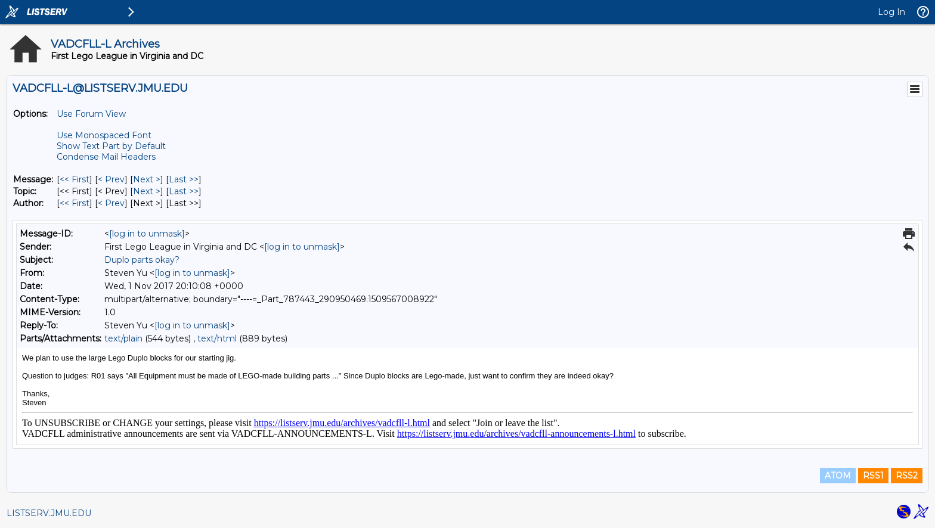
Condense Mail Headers (106, 156)
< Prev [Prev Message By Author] (111, 203)
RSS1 (873, 475)
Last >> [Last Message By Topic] (184, 191)
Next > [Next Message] (146, 179)
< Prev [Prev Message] (111, 179)
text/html (217, 338)
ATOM (838, 475)
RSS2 (907, 475)
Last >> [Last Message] (184, 179)
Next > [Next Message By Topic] (146, 191)
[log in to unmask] (147, 233)
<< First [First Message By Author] (74, 203)
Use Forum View (91, 113)
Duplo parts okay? (141, 259)
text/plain (123, 338)
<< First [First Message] (74, 179)
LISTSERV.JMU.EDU (49, 513)
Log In (891, 12)
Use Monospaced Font (104, 135)
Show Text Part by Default (111, 146)
